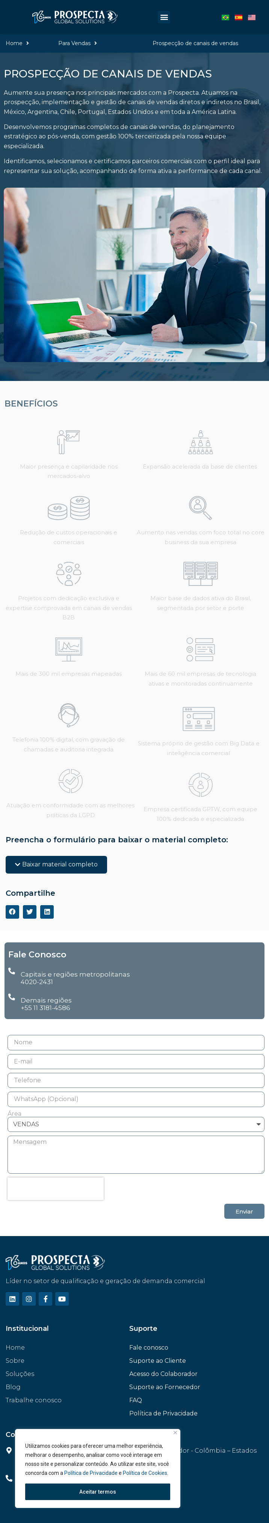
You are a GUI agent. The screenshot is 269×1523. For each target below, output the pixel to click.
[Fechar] (175, 1432)
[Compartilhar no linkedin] (47, 912)
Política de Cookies (145, 1473)
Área (14, 1114)
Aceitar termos (97, 1492)
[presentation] (56, 1188)
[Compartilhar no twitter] (29, 912)
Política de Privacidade (91, 1473)
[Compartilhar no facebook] (12, 912)
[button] (164, 17)
